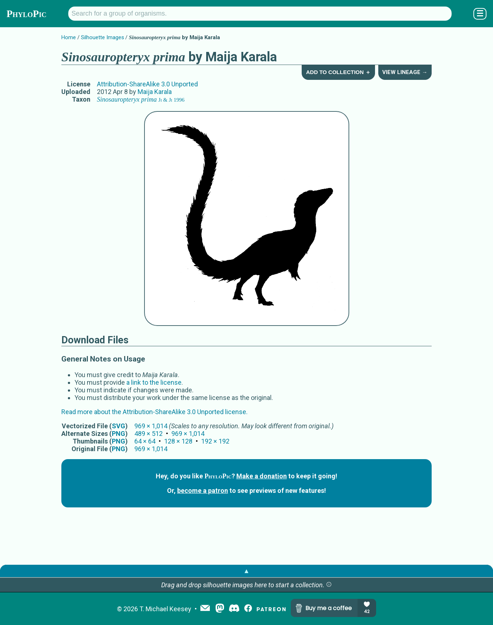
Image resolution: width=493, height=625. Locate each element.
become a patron (202, 490)
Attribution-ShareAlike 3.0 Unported (147, 84)
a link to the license (154, 382)
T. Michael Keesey (165, 609)
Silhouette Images (102, 37)
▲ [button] (246, 571)
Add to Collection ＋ (338, 72)
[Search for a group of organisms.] (260, 14)
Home (68, 37)
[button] (329, 585)
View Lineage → (404, 72)
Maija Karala (155, 91)
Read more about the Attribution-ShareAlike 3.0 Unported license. (154, 412)
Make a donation (261, 476)
